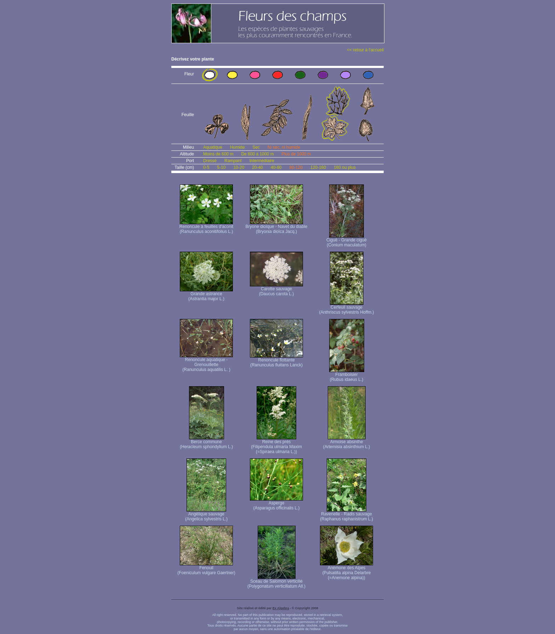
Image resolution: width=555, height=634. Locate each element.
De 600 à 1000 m (257, 154)
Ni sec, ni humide (284, 147)
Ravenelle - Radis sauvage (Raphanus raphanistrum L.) (346, 514)
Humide (237, 147)
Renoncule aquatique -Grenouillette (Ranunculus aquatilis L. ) (206, 362)
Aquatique (212, 147)
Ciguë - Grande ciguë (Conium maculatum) (346, 240)
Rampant (233, 160)
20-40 (257, 167)
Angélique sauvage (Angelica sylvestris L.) (206, 514)
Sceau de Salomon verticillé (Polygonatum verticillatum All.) (276, 582)
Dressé (210, 160)
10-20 (238, 167)
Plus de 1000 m (296, 154)
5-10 (221, 167)
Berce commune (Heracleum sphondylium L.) (206, 442)
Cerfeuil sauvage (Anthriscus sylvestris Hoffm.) (346, 308)
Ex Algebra (281, 608)
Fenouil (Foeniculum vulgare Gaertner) (206, 568)
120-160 (318, 167)
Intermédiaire (262, 160)
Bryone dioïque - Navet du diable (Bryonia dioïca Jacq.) (277, 227)
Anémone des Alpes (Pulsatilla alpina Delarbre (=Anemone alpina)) (346, 570)
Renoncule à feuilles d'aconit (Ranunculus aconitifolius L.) (206, 227)
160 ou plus (345, 167)
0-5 (206, 167)
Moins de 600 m (218, 154)
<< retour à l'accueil (365, 49)
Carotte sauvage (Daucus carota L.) (276, 289)
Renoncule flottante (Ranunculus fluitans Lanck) (276, 360)
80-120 (295, 167)
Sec (256, 147)
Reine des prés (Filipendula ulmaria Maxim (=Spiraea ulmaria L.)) (276, 444)
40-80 (276, 167)
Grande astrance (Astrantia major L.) (206, 294)
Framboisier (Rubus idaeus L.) (346, 375)
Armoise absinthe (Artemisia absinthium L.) (346, 442)
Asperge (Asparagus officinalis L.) (276, 503)
